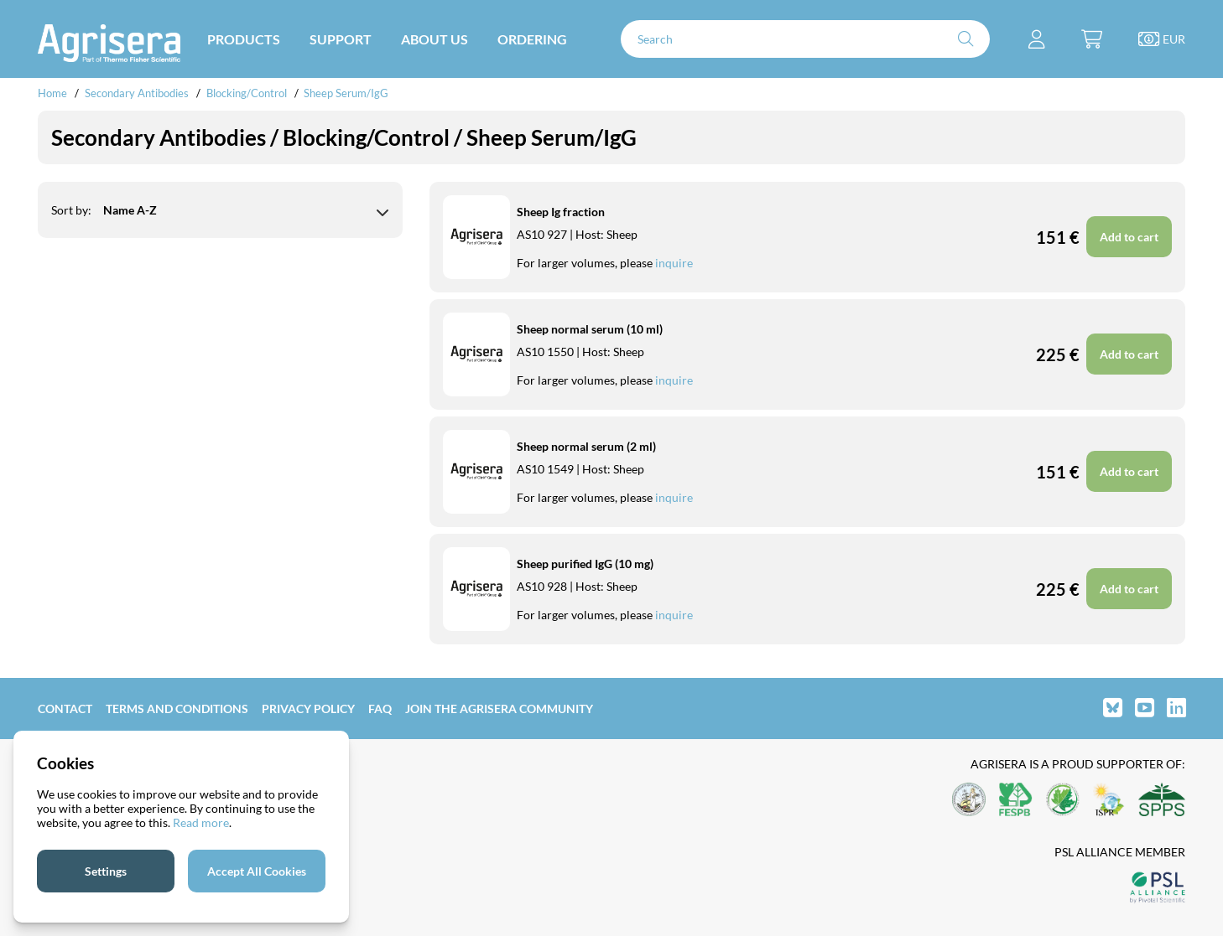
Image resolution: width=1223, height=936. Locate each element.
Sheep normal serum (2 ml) (586, 446)
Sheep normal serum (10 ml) (590, 329)
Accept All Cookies (256, 871)
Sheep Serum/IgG (346, 93)
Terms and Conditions (177, 708)
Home (52, 93)
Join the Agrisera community (499, 708)
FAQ (380, 708)
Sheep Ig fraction (561, 211)
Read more (201, 822)
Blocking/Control (246, 93)
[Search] (805, 39)
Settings (106, 871)
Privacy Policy (308, 708)
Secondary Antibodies (137, 93)
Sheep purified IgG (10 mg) (585, 563)
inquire (674, 263)
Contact (65, 708)
